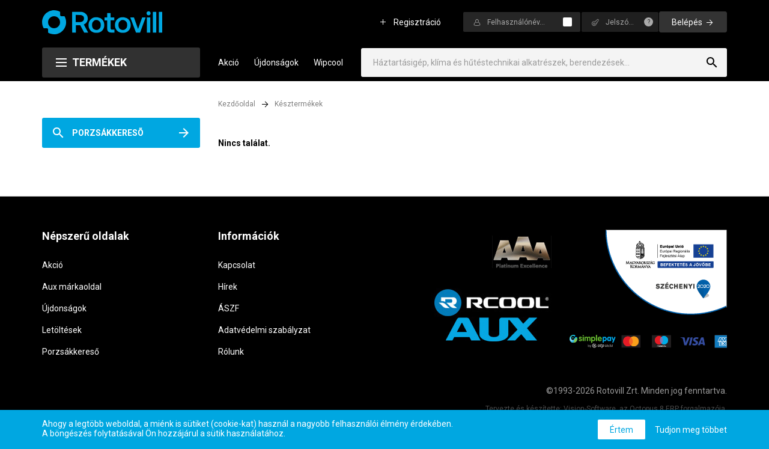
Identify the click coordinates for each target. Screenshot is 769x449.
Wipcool (328, 62)
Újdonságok (276, 62)
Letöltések (62, 330)
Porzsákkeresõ (108, 133)
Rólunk (231, 351)
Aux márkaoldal (72, 287)
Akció (228, 62)
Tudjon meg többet (691, 430)
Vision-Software (590, 409)
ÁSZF (228, 308)
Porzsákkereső (70, 351)
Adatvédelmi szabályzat (264, 330)
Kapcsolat (236, 265)
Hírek (227, 287)
